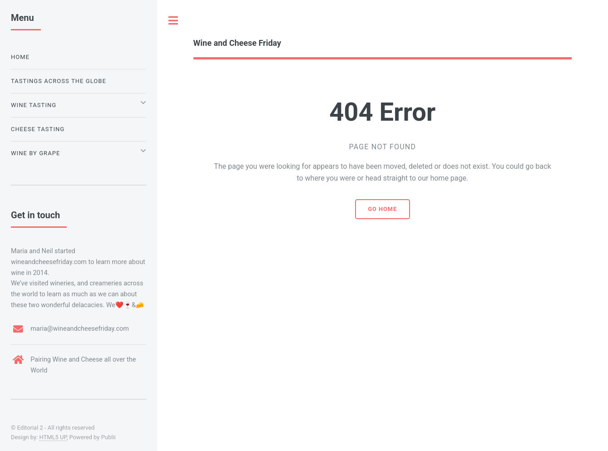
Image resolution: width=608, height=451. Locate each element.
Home (20, 57)
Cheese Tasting (37, 129)
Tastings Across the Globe (58, 81)
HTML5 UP (53, 437)
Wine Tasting (33, 105)
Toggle (173, 20)
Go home (382, 209)
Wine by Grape (35, 153)
